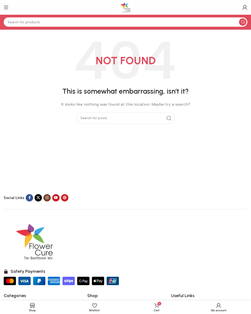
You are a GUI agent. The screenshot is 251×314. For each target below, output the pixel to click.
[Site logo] (125, 7)
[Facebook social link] (29, 197)
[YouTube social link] (56, 197)
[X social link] (38, 197)
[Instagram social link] (47, 197)
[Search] (125, 22)
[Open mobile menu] (6, 7)
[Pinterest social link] (64, 197)
